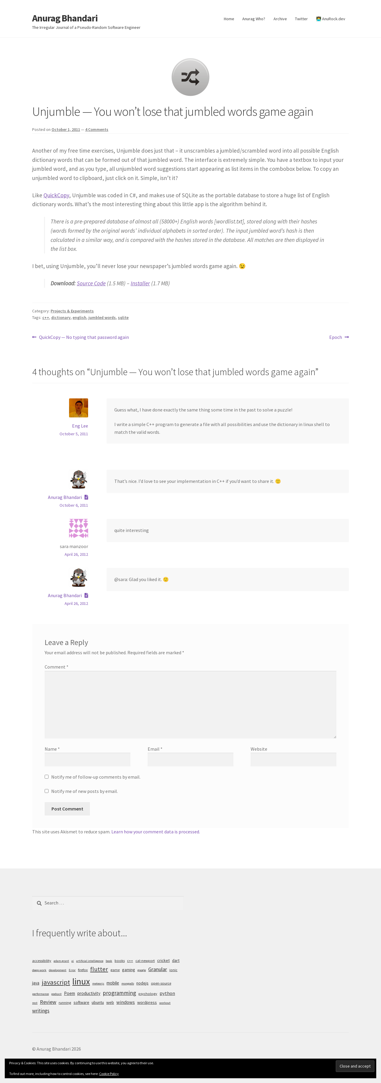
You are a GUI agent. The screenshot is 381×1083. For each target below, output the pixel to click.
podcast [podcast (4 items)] (56, 994)
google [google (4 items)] (142, 970)
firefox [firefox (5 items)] (83, 970)
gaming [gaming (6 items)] (128, 969)
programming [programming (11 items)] (119, 992)
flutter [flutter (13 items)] (99, 969)
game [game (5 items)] (115, 970)
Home (229, 18)
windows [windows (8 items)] (125, 1002)
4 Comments (96, 129)
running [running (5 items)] (65, 1002)
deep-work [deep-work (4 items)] (39, 970)
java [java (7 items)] (35, 983)
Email (155, 749)
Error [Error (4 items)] (72, 970)
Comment (56, 667)
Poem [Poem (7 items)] (69, 993)
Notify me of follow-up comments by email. (95, 777)
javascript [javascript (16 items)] (56, 982)
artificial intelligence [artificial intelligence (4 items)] (89, 961)
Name (52, 749)
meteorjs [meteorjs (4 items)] (98, 983)
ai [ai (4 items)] (72, 961)
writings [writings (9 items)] (40, 1010)
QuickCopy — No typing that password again (84, 337)
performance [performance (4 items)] (40, 994)
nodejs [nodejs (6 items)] (142, 983)
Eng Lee (80, 426)
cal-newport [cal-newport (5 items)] (145, 960)
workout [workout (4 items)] (165, 1003)
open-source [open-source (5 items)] (161, 983)
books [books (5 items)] (120, 960)
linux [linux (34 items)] (81, 981)
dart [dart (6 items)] (175, 960)
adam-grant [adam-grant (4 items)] (61, 961)
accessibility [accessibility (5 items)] (41, 960)
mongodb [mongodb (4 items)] (127, 983)
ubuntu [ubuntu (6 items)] (98, 1002)
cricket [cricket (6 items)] (163, 960)
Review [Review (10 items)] (48, 1002)
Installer (140, 283)
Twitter (301, 18)
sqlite (123, 317)
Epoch (335, 337)
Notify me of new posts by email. (84, 791)
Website (259, 749)
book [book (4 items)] (109, 961)
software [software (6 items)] (81, 1002)
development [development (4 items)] (57, 970)
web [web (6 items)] (110, 1002)
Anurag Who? (253, 18)
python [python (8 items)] (167, 993)
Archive (280, 18)
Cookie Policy (109, 1073)
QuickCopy (56, 195)
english (79, 317)
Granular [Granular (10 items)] (157, 969)
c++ (45, 317)
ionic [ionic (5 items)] (173, 970)
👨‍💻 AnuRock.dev (330, 18)
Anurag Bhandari (65, 18)
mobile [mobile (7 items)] (113, 983)
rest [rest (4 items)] (35, 1003)
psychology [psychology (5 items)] (147, 993)
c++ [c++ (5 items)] (130, 960)
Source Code (91, 283)
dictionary (61, 317)
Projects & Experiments (72, 311)
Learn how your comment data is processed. (155, 832)
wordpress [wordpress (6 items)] (147, 1002)
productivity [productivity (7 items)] (88, 993)
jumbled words (102, 317)
